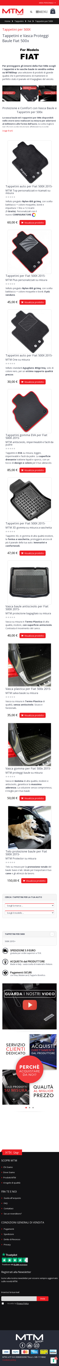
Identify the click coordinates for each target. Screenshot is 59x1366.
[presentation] (18, 1310)
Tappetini (19, 21)
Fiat (29, 21)
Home (7, 21)
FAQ (6, 1203)
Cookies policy (9, 1359)
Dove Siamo (9, 1172)
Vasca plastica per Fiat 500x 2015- (28, 689)
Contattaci (8, 1208)
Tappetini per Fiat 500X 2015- (25, 276)
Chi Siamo (8, 1167)
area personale (46, 3)
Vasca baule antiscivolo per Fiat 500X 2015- (27, 607)
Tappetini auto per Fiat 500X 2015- (29, 186)
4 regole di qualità (11, 1182)
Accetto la (18, 1303)
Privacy (7, 1244)
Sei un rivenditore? (13, 1213)
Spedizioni (9, 1234)
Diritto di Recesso (12, 1239)
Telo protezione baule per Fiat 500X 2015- (26, 852)
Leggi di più (7, 131)
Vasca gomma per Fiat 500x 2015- (28, 768)
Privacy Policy (23, 1303)
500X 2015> (10, 941)
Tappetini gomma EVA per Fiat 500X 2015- (26, 436)
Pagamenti (9, 1229)
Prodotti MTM (9, 1177)
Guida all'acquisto (12, 1198)
